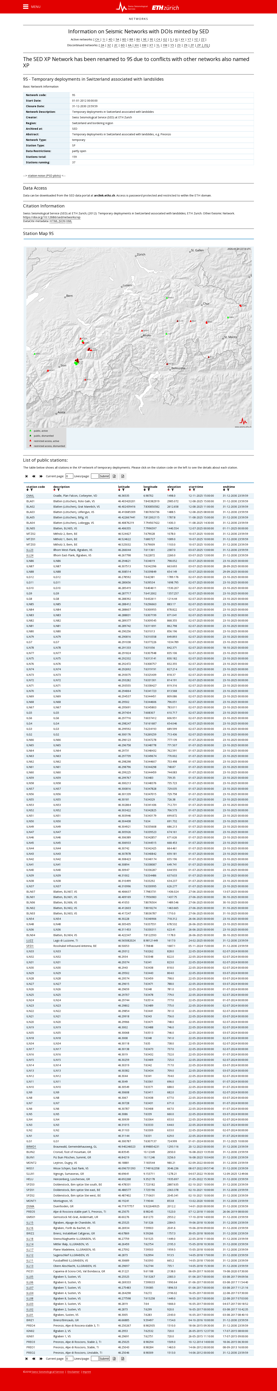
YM (165, 45)
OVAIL (30, 495)
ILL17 (29, 1249)
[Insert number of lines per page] (95, 476)
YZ (196, 39)
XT (151, 45)
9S (151, 39)
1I (104, 39)
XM (144, 45)
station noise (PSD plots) (44, 175)
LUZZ (29, 940)
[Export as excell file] (114, 476)
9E (144, 39)
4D (110, 39)
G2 (165, 39)
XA (130, 45)
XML (69, 221)
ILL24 (29, 555)
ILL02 (29, 1309)
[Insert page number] (69, 476)
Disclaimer (74, 1371)
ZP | (199, 45)
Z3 (179, 45)
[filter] (31, 490)
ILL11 (29, 1260)
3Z (109, 45)
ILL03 (29, 1304)
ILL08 (29, 1298)
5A (117, 39)
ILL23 (29, 550)
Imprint (87, 1371)
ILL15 (29, 1222)
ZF (192, 45)
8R (131, 39)
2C (116, 45)
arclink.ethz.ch (104, 195)
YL (158, 45)
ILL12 (29, 1255)
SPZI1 (30, 946)
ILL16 (29, 1228)
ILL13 (29, 1266)
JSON (62, 221)
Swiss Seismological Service (47, 1371)
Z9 (185, 45)
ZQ (205, 45)
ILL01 (29, 1315)
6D (123, 45)
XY (182, 39)
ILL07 (29, 1287)
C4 (158, 39)
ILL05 (29, 1276)
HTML (54, 221)
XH (136, 45)
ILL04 (29, 1293)
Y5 (172, 45)
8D (124, 39)
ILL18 (29, 1239)
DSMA (30, 1206)
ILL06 (29, 1282)
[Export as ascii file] (123, 476)
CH (97, 39)
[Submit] (104, 476)
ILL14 (29, 1244)
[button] (32, 6)
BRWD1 (31, 1146)
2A (102, 45)
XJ (176, 39)
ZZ (202, 39)
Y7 (189, 39)
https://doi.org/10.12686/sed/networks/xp (51, 217)
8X (138, 39)
